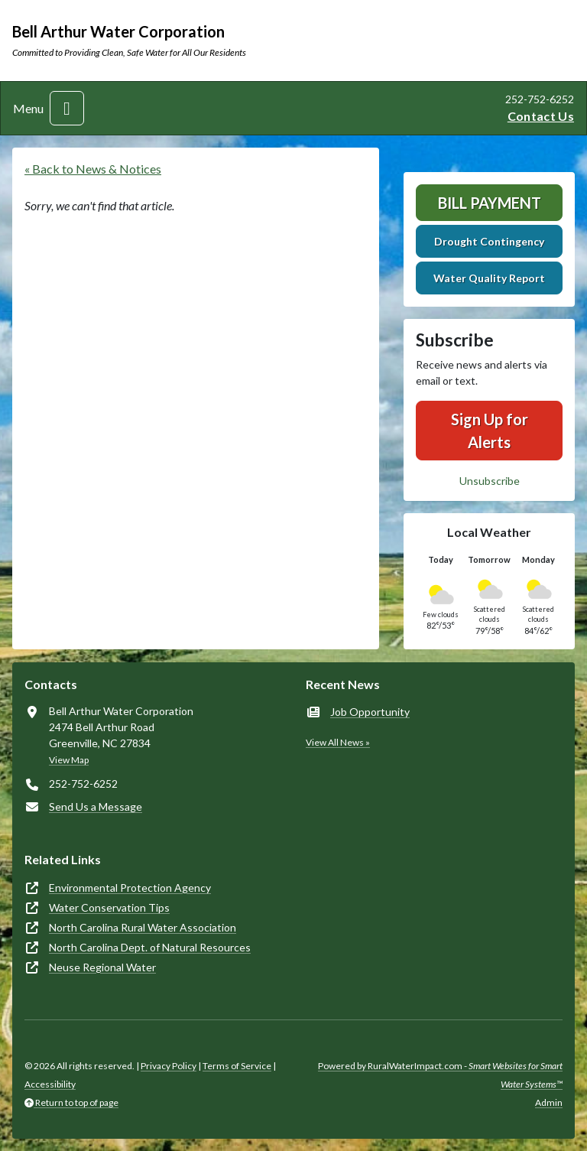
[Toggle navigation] (67, 108)
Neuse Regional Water (102, 967)
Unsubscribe (489, 480)
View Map (69, 760)
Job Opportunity (370, 711)
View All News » (338, 742)
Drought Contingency (489, 241)
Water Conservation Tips (109, 907)
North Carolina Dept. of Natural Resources (150, 947)
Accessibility (50, 1084)
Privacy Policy (168, 1065)
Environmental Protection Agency (130, 887)
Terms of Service (237, 1065)
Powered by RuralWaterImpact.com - (440, 1075)
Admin (549, 1102)
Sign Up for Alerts (489, 430)
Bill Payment (489, 202)
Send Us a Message (95, 806)
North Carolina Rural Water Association (142, 927)
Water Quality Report (489, 277)
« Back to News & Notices (92, 168)
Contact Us (541, 116)
